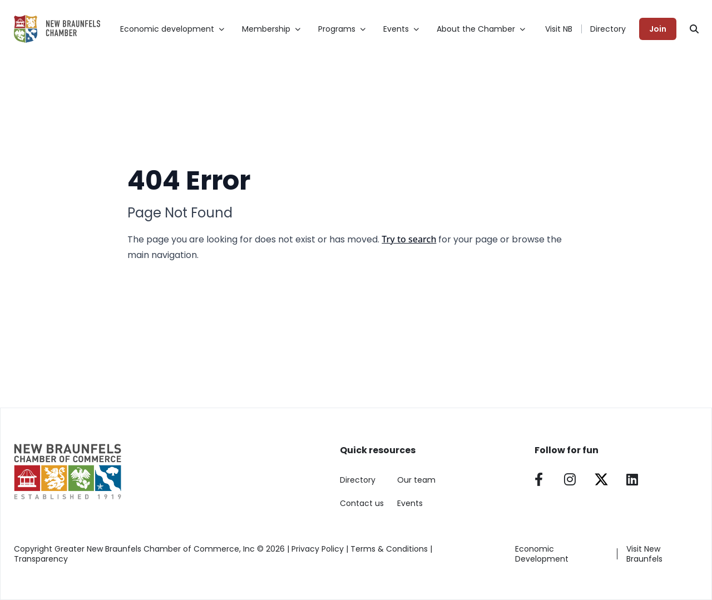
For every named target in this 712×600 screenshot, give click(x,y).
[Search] (694, 29)
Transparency (41, 558)
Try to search (409, 239)
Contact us (362, 503)
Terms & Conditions (389, 548)
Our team (416, 479)
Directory (608, 28)
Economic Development (541, 553)
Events (410, 503)
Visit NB (558, 28)
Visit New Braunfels (644, 553)
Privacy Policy (317, 548)
